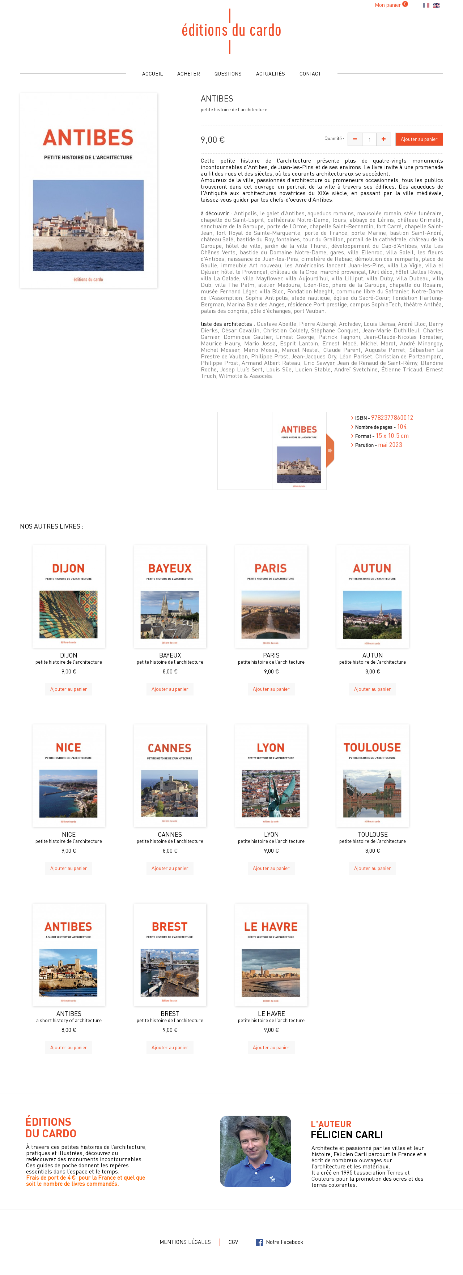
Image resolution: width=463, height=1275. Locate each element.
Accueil (152, 73)
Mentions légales (185, 1241)
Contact (310, 73)
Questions (228, 73)
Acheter (188, 73)
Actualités (270, 73)
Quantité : (334, 138)
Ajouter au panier (68, 688)
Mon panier (388, 4)
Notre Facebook (279, 1241)
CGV (233, 1241)
